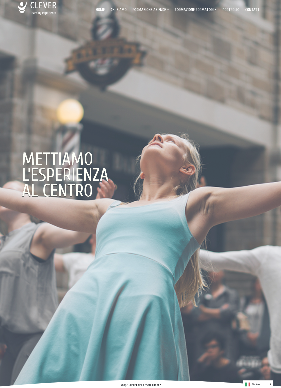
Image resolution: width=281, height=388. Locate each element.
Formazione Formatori (194, 9)
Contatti (253, 9)
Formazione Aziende (149, 9)
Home (100, 9)
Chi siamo (119, 9)
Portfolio (230, 9)
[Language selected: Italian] (258, 384)
